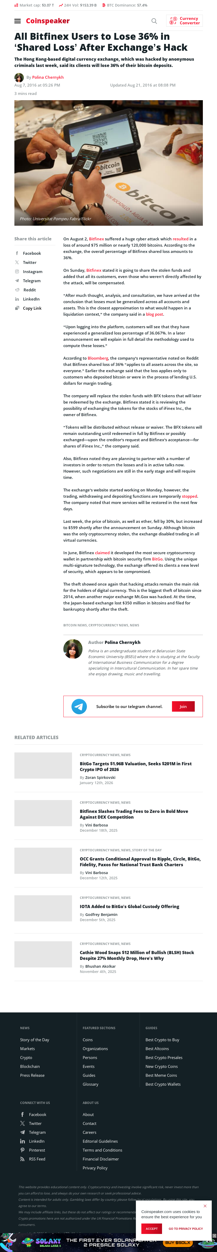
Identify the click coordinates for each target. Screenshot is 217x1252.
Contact (89, 1122)
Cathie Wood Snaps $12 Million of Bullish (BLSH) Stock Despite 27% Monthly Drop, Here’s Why (137, 955)
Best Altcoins (157, 1048)
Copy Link (28, 308)
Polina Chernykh (48, 77)
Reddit (25, 289)
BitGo (157, 559)
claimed (102, 552)
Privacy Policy (95, 1167)
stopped (189, 496)
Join (183, 706)
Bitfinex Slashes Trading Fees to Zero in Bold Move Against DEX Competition (134, 814)
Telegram (28, 280)
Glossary (90, 1083)
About (88, 1114)
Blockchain (30, 1065)
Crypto (26, 1057)
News (134, 625)
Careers (89, 1131)
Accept (152, 1228)
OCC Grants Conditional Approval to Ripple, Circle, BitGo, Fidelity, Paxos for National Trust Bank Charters (140, 862)
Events (88, 1065)
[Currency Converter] (184, 21)
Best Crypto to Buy (162, 1039)
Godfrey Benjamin (101, 914)
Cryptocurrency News (108, 625)
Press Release (32, 1074)
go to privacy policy (186, 1228)
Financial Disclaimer (101, 1158)
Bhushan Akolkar (100, 965)
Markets (27, 1048)
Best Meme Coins (161, 1074)
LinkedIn (27, 299)
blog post (154, 314)
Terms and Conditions (102, 1149)
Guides (89, 1074)
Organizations (95, 1048)
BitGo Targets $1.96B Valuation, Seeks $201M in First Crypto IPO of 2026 (136, 766)
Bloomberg (98, 358)
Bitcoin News (75, 625)
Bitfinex (96, 238)
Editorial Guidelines (100, 1140)
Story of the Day (147, 850)
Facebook (28, 253)
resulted (180, 238)
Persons (90, 1057)
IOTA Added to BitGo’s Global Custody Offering (129, 906)
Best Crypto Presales (164, 1057)
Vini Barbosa (96, 825)
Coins (88, 1039)
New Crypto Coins (162, 1065)
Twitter (25, 262)
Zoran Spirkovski (100, 777)
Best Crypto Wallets (163, 1083)
